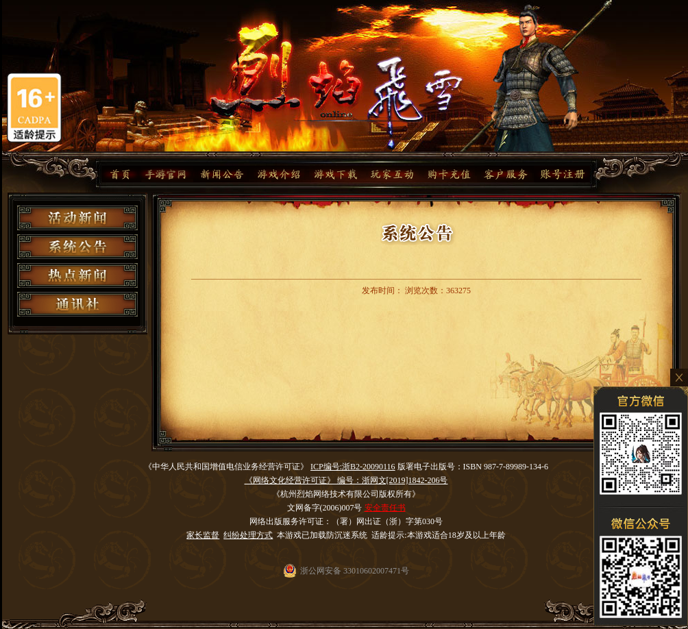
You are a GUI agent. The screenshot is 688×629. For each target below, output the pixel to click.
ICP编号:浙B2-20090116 (352, 466)
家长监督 (202, 535)
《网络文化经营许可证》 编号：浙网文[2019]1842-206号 (346, 480)
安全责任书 (385, 508)
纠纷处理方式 (248, 535)
